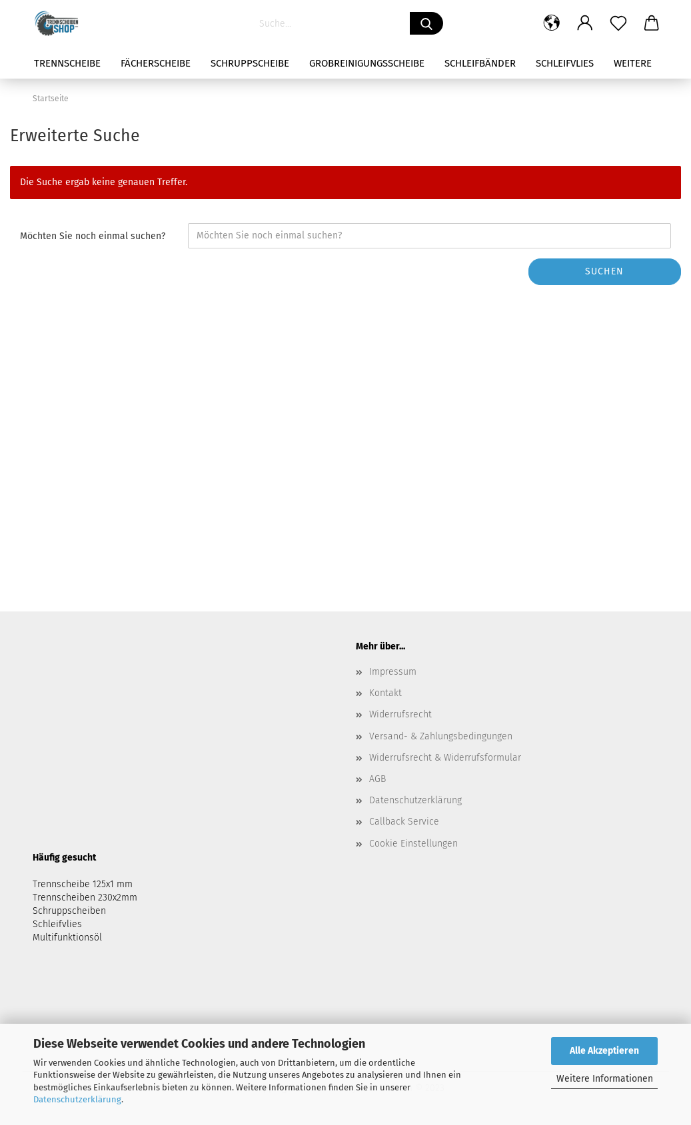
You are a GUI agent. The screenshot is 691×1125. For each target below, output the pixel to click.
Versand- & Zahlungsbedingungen (440, 736)
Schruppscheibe (250, 63)
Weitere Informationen (604, 1078)
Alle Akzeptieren (604, 1050)
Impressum (392, 671)
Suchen (604, 271)
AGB (377, 779)
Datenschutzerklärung (77, 1099)
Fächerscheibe (156, 63)
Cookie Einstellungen (413, 843)
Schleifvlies (565, 63)
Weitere (633, 63)
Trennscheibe (67, 63)
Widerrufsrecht (400, 714)
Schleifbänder (480, 63)
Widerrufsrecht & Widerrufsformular (445, 757)
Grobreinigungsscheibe (366, 63)
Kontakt (385, 693)
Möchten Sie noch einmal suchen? (92, 236)
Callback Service (404, 821)
